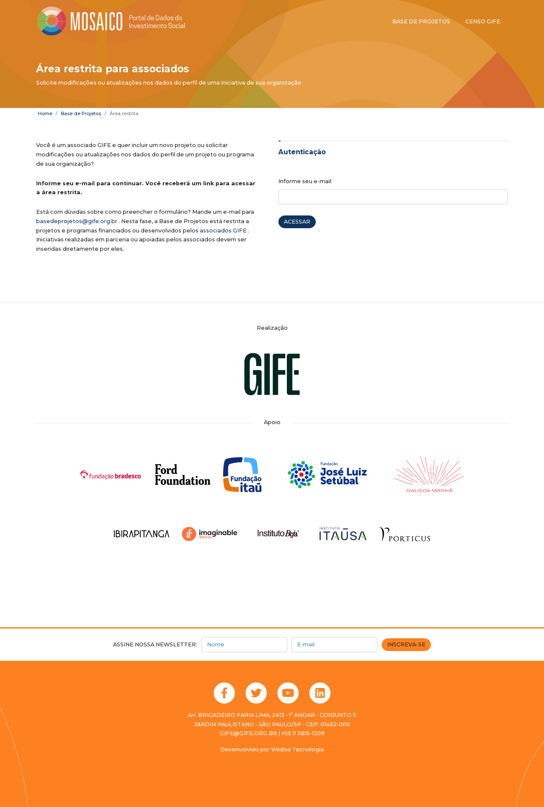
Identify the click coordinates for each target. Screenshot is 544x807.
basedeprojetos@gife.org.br (76, 221)
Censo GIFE (482, 21)
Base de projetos (421, 21)
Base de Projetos (81, 113)
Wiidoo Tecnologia (297, 749)
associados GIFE (223, 230)
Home (45, 113)
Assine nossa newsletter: (155, 644)
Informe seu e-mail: (305, 181)
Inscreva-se (406, 644)
